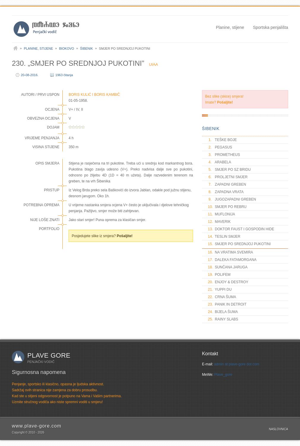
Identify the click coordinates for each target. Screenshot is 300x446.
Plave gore (48, 355)
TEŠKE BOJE (222, 140)
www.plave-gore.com (36, 425)
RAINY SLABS (223, 319)
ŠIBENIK (211, 128)
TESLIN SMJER (224, 236)
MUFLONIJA (221, 214)
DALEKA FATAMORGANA (232, 260)
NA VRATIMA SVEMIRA (230, 252)
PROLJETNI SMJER (227, 177)
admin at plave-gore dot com (236, 364)
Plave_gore (223, 375)
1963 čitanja (64, 75)
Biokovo (66, 48)
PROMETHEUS (224, 155)
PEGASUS (220, 147)
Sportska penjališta (270, 27)
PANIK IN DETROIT (227, 304)
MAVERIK (219, 222)
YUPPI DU (220, 289)
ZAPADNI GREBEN (227, 184)
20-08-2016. (29, 75)
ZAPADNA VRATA (226, 192)
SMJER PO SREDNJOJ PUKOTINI (239, 244)
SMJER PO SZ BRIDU (229, 170)
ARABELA (219, 162)
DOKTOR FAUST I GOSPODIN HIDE (241, 229)
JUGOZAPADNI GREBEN (232, 199)
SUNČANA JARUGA (227, 267)
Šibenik (86, 48)
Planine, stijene (230, 27)
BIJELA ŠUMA (223, 312)
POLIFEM (219, 275)
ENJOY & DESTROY (228, 282)
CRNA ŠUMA (222, 297)
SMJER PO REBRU (227, 207)
